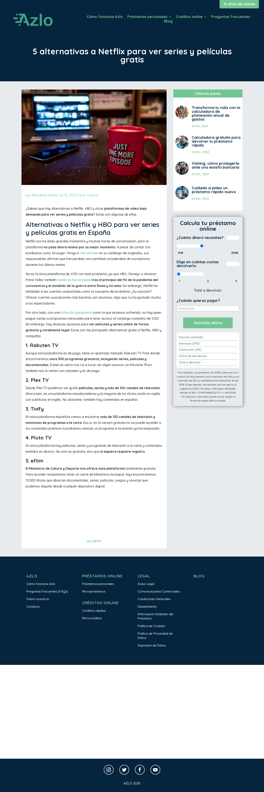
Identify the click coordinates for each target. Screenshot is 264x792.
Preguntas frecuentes (230, 17)
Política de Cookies (151, 626)
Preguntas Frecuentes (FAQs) (47, 591)
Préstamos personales (147, 17)
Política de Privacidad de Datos (155, 636)
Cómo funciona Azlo (105, 17)
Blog (168, 22)
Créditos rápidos (94, 611)
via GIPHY (94, 541)
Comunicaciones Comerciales (159, 591)
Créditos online (189, 17)
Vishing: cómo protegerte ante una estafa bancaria (215, 165)
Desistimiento (147, 606)
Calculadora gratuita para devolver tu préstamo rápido (216, 141)
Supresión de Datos (152, 645)
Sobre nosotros (37, 599)
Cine (82, 195)
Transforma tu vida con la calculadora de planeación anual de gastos (216, 113)
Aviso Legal (146, 584)
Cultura (92, 195)
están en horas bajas (74, 280)
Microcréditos (92, 618)
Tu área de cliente (239, 4)
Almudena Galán (44, 195)
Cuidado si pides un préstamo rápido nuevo (214, 189)
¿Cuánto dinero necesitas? (200, 237)
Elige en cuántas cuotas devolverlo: (198, 264)
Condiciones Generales (154, 599)
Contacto (33, 606)
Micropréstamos (93, 591)
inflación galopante (76, 312)
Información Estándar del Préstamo (155, 616)
